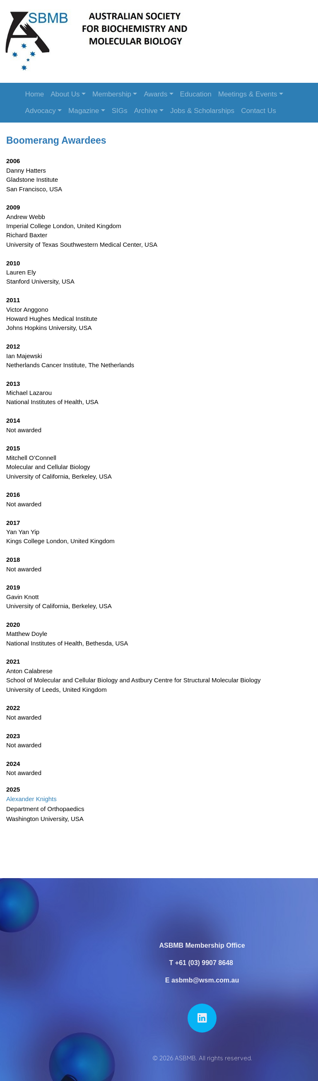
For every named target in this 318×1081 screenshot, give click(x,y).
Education (196, 94)
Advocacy (40, 111)
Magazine (83, 111)
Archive (146, 111)
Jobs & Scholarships (202, 111)
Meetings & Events (247, 94)
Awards (155, 94)
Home (34, 94)
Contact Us (258, 111)
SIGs (120, 111)
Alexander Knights (31, 798)
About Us (65, 94)
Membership (111, 94)
